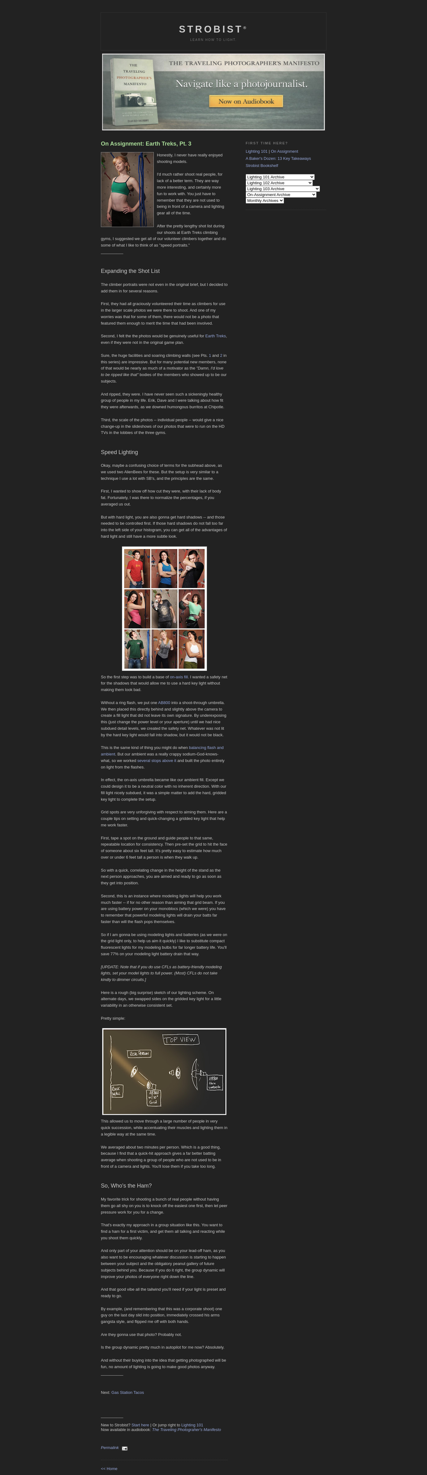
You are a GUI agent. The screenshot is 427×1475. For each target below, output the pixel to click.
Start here (140, 1425)
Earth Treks (215, 336)
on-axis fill (179, 677)
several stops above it (156, 760)
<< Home (109, 1468)
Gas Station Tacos (127, 1392)
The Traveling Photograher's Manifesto (186, 1429)
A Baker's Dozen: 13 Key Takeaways (278, 158)
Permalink (110, 1447)
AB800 (164, 702)
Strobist (213, 29)
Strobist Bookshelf (262, 165)
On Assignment (284, 151)
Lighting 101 (192, 1425)
